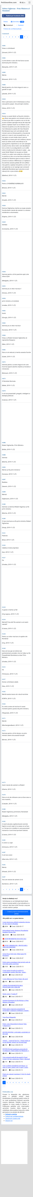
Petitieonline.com (9, 2)
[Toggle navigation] (29, 2)
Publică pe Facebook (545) (13, 15)
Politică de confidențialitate (12, 29)
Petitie (6, 22)
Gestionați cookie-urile (12, 1152)
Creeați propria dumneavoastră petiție (16, 946)
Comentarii (8, 25)
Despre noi (8, 1154)
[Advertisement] (16, 57)
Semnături (17, 22)
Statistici (20, 25)
